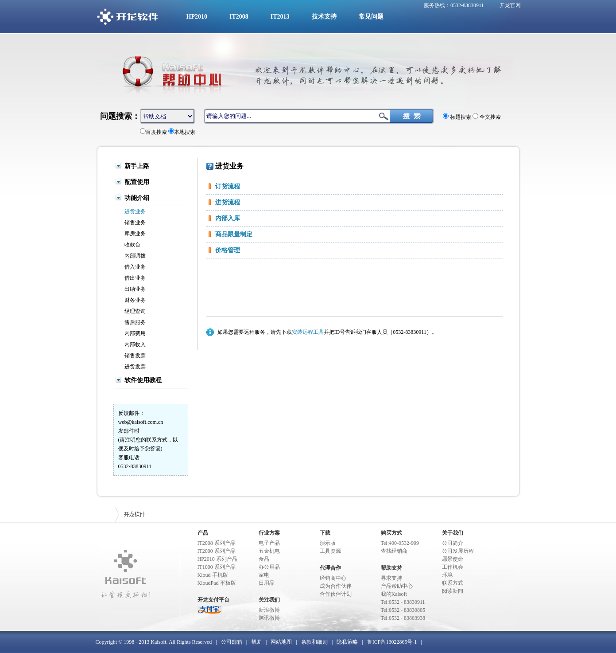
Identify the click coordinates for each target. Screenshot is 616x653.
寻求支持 (391, 578)
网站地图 (281, 642)
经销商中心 (333, 578)
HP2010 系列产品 (217, 559)
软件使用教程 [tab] (143, 379)
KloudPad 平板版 (217, 583)
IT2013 (280, 16)
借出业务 (135, 278)
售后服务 (135, 322)
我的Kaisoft (394, 594)
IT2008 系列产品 (217, 543)
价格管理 (227, 250)
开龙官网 (510, 5)
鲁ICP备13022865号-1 (392, 642)
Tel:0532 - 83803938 (403, 618)
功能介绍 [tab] (136, 197)
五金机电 (269, 551)
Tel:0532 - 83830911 (403, 602)
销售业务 (135, 222)
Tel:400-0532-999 (400, 543)
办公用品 (269, 567)
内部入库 (227, 218)
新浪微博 (269, 610)
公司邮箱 (231, 642)
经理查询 (135, 311)
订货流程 (227, 186)
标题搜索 (460, 117)
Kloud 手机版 (213, 575)
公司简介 (452, 543)
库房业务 (135, 234)
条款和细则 (314, 642)
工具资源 (330, 551)
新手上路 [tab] (136, 165)
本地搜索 (184, 132)
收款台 (132, 245)
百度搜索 (156, 132)
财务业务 (135, 300)
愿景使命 (452, 559)
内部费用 (135, 333)
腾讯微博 (269, 618)
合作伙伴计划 (336, 594)
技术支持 (324, 16)
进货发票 (135, 367)
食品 (264, 559)
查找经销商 (394, 551)
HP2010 (196, 16)
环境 (447, 575)
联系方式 (452, 583)
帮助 (256, 642)
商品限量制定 (233, 234)
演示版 (328, 543)
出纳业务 (135, 289)
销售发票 (135, 355)
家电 (264, 575)
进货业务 (135, 211)
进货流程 (227, 202)
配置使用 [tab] (136, 181)
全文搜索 (489, 117)
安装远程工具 (308, 332)
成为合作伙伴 (336, 586)
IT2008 (238, 16)
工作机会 (452, 567)
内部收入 (135, 344)
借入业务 (135, 267)
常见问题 (371, 16)
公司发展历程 (458, 551)
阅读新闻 (452, 591)
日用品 (267, 583)
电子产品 (269, 543)
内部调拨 (135, 256)
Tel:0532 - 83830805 (403, 610)
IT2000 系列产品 (217, 551)
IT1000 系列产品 (217, 567)
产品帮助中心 (397, 586)
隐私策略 (347, 642)
